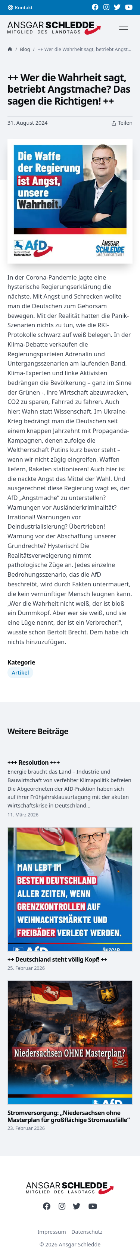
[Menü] (124, 28)
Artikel (20, 672)
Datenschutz (86, 1232)
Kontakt (24, 7)
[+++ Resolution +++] (70, 755)
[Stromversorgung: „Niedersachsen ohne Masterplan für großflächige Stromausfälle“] (70, 1052)
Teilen (122, 123)
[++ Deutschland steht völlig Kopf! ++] (70, 895)
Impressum (52, 1232)
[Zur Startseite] (54, 28)
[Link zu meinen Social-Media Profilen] (95, 7)
